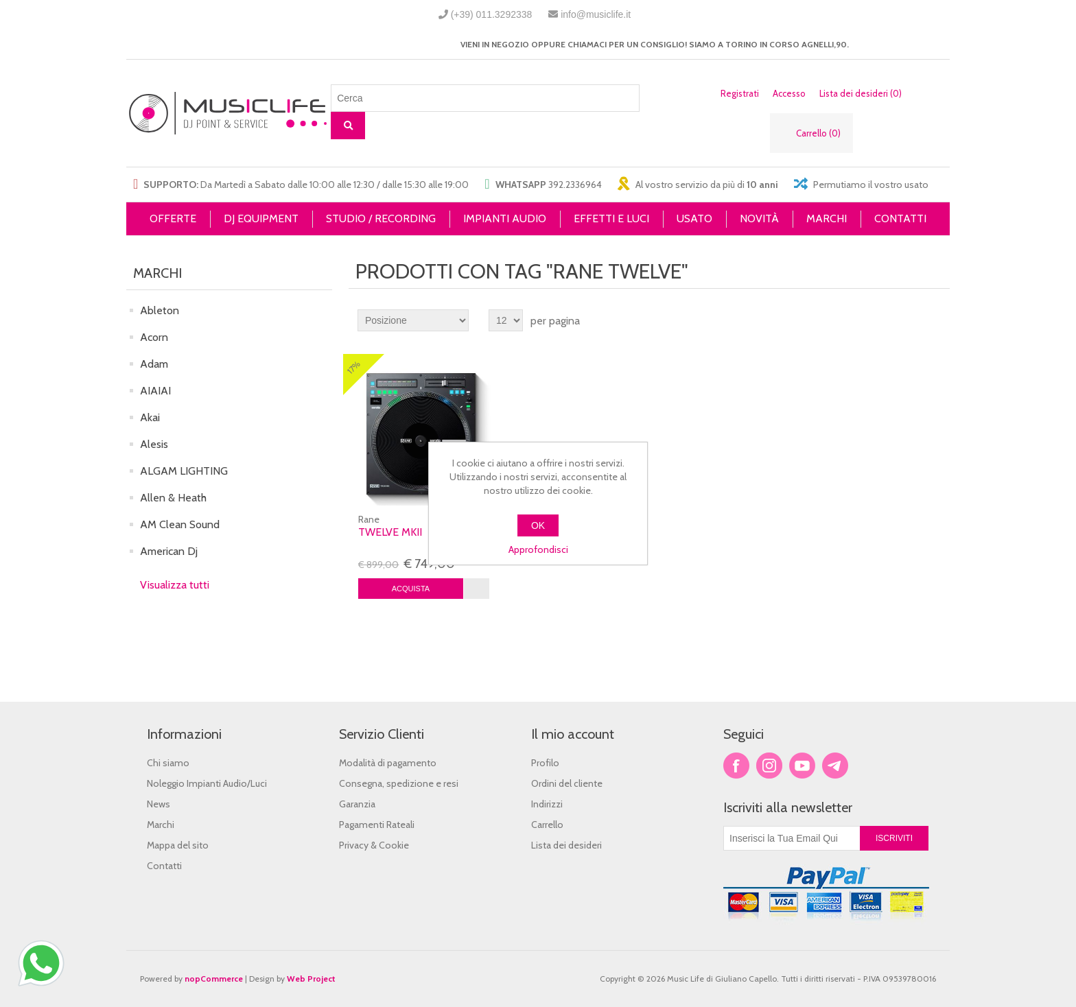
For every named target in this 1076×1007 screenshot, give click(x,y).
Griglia (913, 320)
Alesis (154, 444)
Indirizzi (547, 804)
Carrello (547, 824)
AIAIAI (155, 390)
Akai (150, 417)
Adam (154, 363)
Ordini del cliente (567, 783)
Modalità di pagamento (387, 763)
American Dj (169, 551)
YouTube (802, 766)
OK (538, 525)
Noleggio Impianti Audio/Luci (207, 783)
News (158, 804)
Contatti (164, 866)
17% (353, 367)
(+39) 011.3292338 (492, 14)
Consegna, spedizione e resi (398, 783)
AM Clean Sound (180, 524)
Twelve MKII (390, 531)
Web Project (311, 978)
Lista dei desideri (566, 845)
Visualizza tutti (174, 584)
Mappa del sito (178, 845)
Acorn (154, 337)
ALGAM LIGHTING (184, 470)
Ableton (159, 310)
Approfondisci (538, 549)
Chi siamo (168, 763)
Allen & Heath (173, 497)
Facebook (736, 766)
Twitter (769, 766)
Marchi (160, 824)
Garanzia (357, 804)
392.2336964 (575, 184)
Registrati (740, 93)
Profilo (545, 763)
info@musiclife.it (596, 14)
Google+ (835, 766)
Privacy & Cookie (374, 845)
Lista (938, 320)
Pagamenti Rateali (376, 824)
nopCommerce (214, 978)
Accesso (789, 93)
